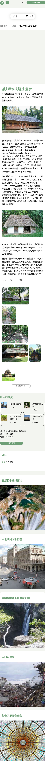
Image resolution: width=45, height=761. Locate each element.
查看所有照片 (21, 386)
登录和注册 (36, 2)
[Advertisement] (21, 60)
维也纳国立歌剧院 (12, 539)
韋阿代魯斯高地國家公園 (16, 598)
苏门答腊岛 (8, 657)
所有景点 (3, 26)
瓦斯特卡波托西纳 (12, 480)
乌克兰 (13, 26)
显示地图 (11, 443)
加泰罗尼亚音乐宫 (12, 715)
